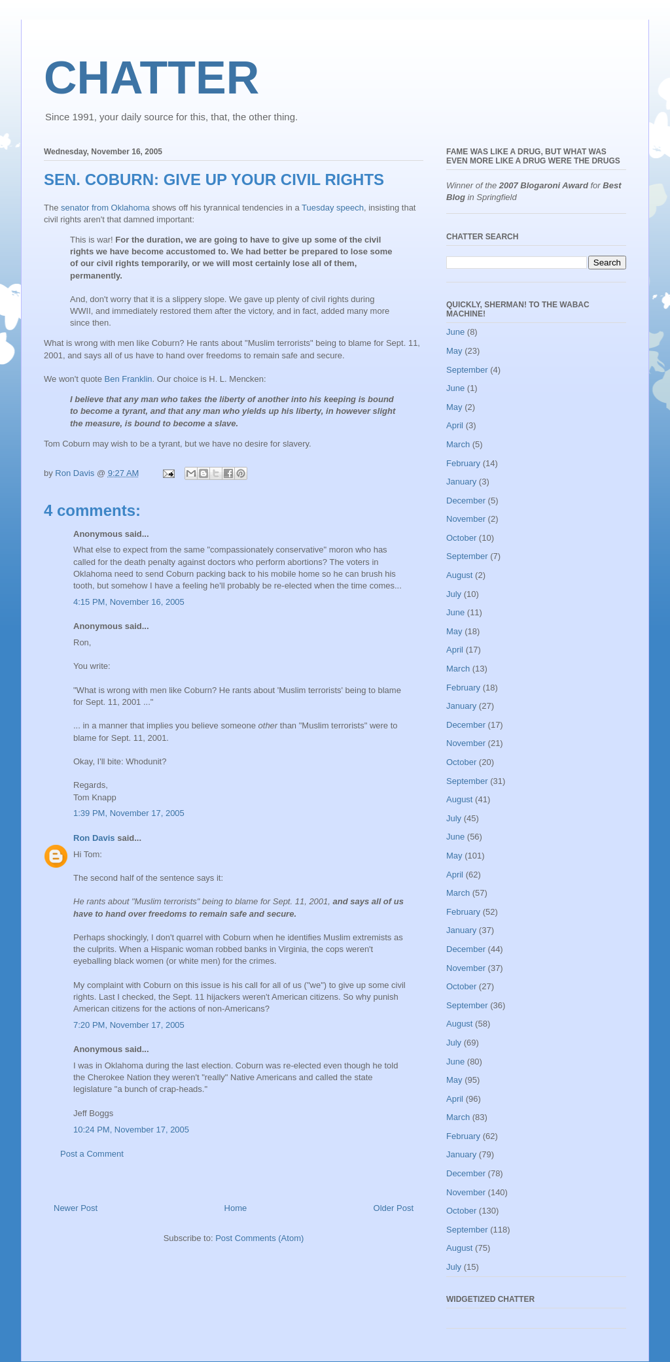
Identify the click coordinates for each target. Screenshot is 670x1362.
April (454, 425)
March (458, 444)
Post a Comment (92, 1154)
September (467, 370)
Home (235, 1208)
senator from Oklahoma (105, 208)
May (454, 351)
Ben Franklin (128, 379)
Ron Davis (94, 838)
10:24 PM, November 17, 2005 (131, 1129)
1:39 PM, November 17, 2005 (129, 813)
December (465, 500)
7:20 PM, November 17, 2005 (129, 1025)
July (453, 594)
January (461, 481)
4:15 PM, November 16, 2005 (129, 602)
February (463, 463)
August (459, 575)
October (461, 538)
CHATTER (151, 77)
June (455, 332)
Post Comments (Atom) (259, 1238)
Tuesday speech (333, 208)
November (465, 519)
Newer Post (75, 1208)
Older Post (394, 1208)
